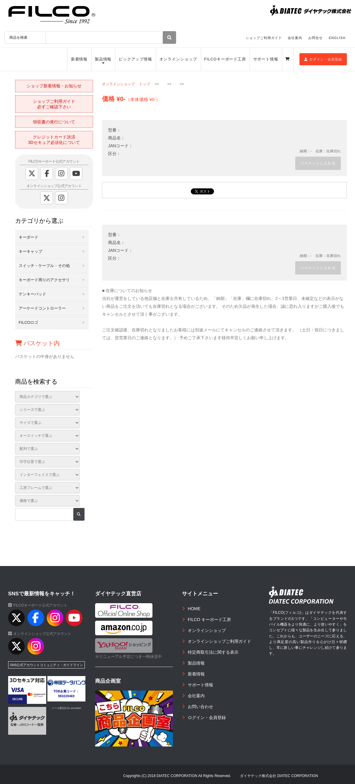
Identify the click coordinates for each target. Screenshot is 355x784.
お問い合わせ (200, 706)
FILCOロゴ (28, 322)
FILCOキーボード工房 (225, 59)
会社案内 (295, 38)
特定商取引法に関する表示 (213, 652)
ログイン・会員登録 (323, 59)
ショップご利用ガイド (264, 38)
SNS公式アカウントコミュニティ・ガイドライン (46, 665)
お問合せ (315, 38)
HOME (194, 608)
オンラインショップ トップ (126, 84)
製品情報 (103, 59)
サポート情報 (265, 59)
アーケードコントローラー (42, 308)
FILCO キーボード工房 (209, 619)
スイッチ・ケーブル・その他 (44, 265)
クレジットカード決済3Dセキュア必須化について (54, 140)
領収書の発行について (54, 121)
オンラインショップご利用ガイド (219, 641)
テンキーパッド (32, 294)
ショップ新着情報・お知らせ (54, 85)
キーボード (28, 237)
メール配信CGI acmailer (66, 708)
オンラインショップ (178, 59)
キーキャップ (30, 251)
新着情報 (79, 59)
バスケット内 (37, 343)
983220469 (66, 696)
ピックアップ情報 (135, 59)
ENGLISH (337, 38)
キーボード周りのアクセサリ (44, 280)
